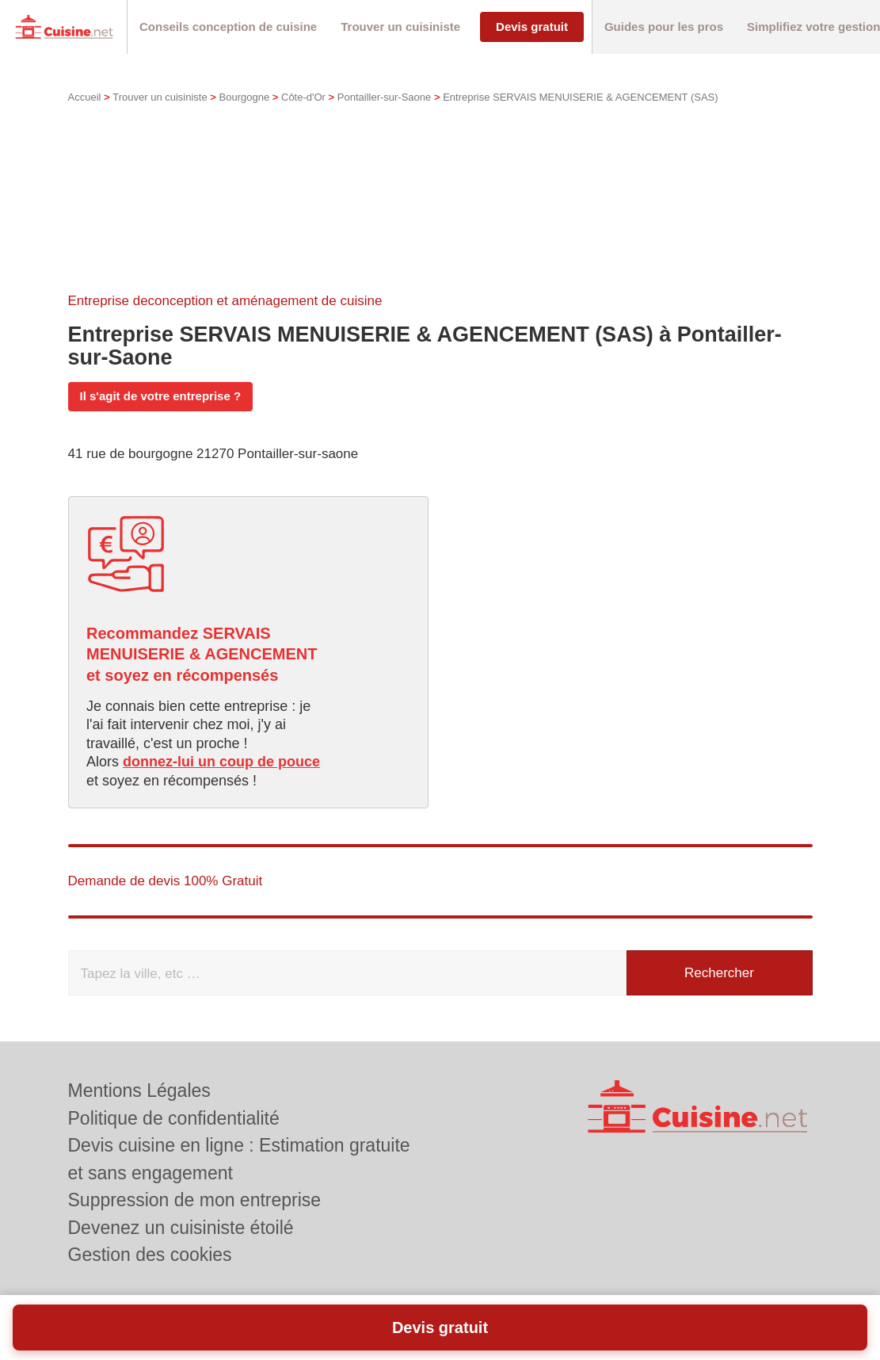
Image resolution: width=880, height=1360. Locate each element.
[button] (228, 27)
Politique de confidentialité (174, 1118)
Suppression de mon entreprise (195, 1200)
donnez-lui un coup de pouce (221, 762)
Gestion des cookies (150, 1254)
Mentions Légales (139, 1090)
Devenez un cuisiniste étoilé (181, 1227)
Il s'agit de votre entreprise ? (161, 396)
